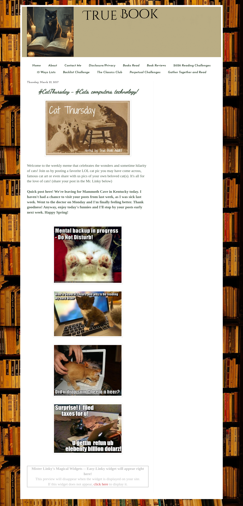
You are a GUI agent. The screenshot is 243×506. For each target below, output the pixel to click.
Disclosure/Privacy (102, 65)
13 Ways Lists (46, 72)
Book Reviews (156, 65)
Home (36, 65)
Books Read (131, 65)
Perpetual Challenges (145, 72)
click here (101, 484)
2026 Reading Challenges (192, 65)
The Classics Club (109, 72)
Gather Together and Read (187, 72)
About (52, 65)
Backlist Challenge (76, 72)
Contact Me (72, 65)
